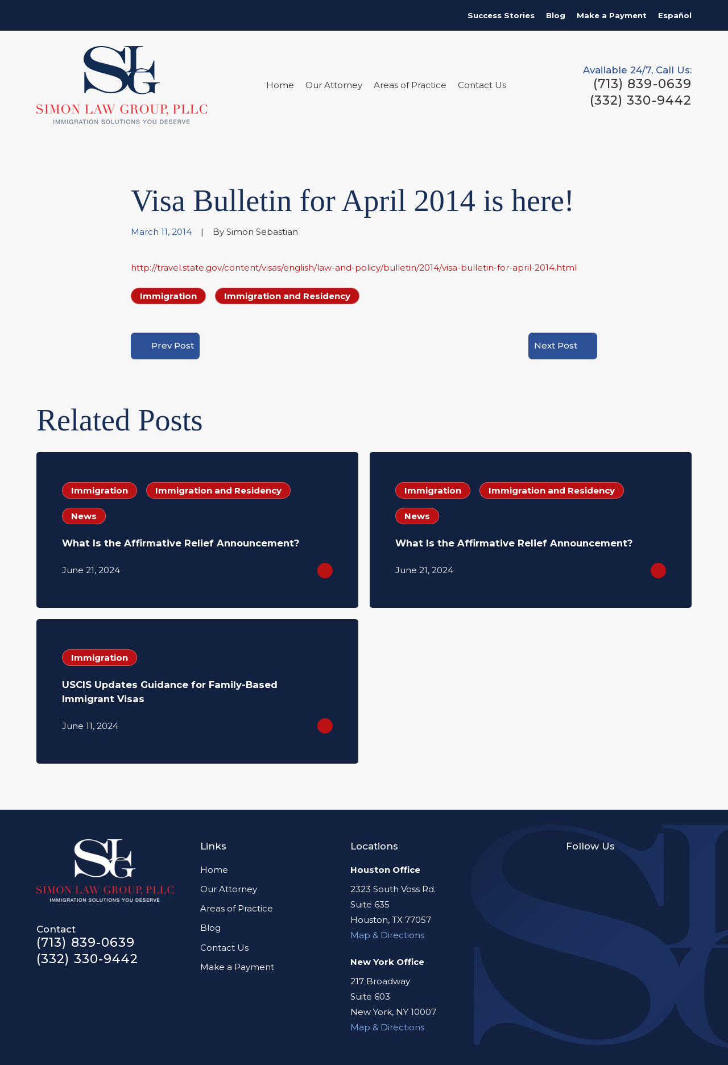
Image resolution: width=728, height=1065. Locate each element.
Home (214, 869)
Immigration (168, 296)
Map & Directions (387, 935)
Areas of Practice (236, 908)
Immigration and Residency (287, 296)
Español (675, 15)
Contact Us (224, 947)
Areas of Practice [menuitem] (410, 85)
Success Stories (501, 15)
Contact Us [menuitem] (482, 85)
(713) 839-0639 (642, 84)
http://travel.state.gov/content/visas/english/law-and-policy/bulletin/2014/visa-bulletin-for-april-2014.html (354, 267)
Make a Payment (612, 15)
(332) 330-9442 (641, 100)
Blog (555, 15)
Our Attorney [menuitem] (333, 85)
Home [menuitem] (280, 85)
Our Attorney (228, 889)
